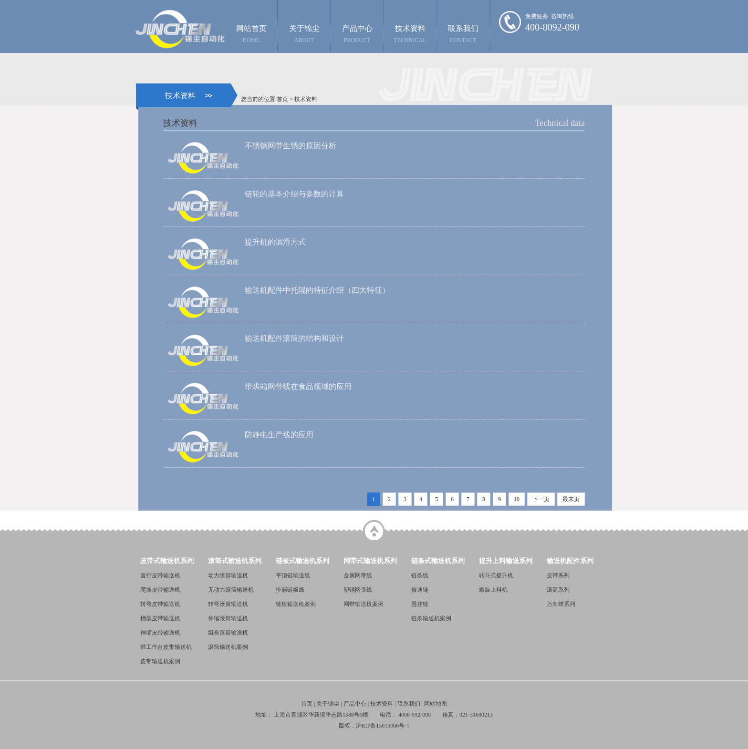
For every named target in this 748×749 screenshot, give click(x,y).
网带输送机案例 (363, 604)
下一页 (541, 499)
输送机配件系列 (570, 560)
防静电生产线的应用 (279, 435)
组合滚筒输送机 (228, 632)
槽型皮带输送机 (160, 618)
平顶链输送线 (293, 575)
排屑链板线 (290, 589)
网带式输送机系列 (370, 560)
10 (516, 499)
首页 (282, 99)
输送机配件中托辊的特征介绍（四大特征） (317, 290)
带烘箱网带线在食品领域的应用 (298, 386)
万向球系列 (561, 604)
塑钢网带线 (357, 589)
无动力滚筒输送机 (231, 589)
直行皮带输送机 (160, 575)
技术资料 (410, 33)
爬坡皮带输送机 (160, 589)
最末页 (571, 499)
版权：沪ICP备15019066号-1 (374, 725)
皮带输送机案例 (160, 661)
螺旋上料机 (493, 589)
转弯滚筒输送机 (228, 604)
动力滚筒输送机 (228, 575)
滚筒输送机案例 (228, 647)
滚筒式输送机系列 (234, 560)
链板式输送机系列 (302, 560)
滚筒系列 (558, 589)
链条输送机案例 (431, 618)
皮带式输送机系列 (167, 560)
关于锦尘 (304, 33)
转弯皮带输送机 (160, 604)
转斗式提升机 (496, 575)
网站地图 (435, 703)
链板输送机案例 (296, 604)
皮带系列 (558, 575)
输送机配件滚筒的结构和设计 (294, 338)
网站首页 (251, 33)
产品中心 (357, 33)
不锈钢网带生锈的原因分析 (290, 146)
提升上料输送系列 (505, 560)
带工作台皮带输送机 (166, 647)
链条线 (419, 575)
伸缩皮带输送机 (160, 632)
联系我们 (463, 33)
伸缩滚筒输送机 (228, 618)
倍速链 (419, 589)
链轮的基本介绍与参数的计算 (294, 194)
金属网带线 (357, 575)
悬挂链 (419, 604)
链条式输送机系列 (438, 560)
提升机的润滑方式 (275, 242)
